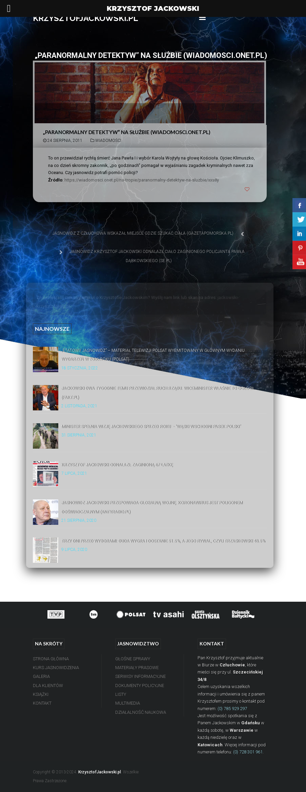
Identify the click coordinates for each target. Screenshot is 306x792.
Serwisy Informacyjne (140, 676)
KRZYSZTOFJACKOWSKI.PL (85, 18)
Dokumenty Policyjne (139, 685)
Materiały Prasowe (137, 667)
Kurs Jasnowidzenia (56, 667)
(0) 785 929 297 (232, 708)
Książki (40, 694)
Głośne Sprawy (132, 658)
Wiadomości (108, 140)
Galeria (41, 676)
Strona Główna (51, 658)
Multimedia (127, 703)
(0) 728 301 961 (248, 751)
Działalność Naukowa (140, 712)
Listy (120, 694)
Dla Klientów (48, 685)
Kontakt (42, 703)
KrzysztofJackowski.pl (99, 772)
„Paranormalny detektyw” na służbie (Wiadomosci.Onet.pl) (126, 132)
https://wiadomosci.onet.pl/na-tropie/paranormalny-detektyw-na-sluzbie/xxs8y (141, 180)
